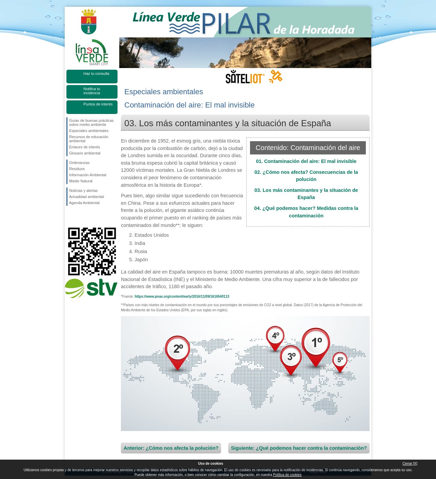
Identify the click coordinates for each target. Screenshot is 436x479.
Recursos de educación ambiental (88, 139)
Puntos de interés (98, 104)
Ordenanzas (79, 163)
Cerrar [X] (410, 463)
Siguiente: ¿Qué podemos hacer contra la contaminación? (299, 448)
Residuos (77, 169)
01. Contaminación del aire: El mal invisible (306, 161)
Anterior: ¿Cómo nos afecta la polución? (171, 448)
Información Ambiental (87, 175)
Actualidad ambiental (86, 197)
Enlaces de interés (84, 147)
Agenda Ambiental (84, 203)
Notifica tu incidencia (91, 91)
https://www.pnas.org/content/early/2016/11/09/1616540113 (182, 296)
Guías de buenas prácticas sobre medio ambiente (91, 122)
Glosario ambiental (84, 153)
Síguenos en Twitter (82, 217)
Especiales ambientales (89, 131)
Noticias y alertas (83, 190)
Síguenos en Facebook (70, 217)
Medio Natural (80, 181)
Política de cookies (287, 475)
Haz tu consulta (96, 73)
